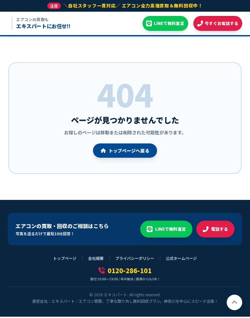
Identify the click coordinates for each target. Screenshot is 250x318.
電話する (214, 230)
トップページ (64, 259)
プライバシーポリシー (134, 259)
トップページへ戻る (125, 152)
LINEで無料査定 (164, 230)
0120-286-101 (125, 271)
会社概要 (96, 259)
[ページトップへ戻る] (234, 302)
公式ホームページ (181, 259)
